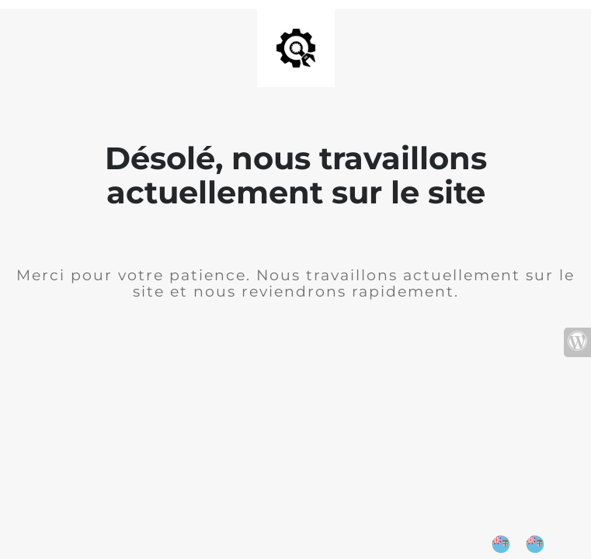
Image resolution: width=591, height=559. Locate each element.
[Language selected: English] (526, 544)
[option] (539, 544)
